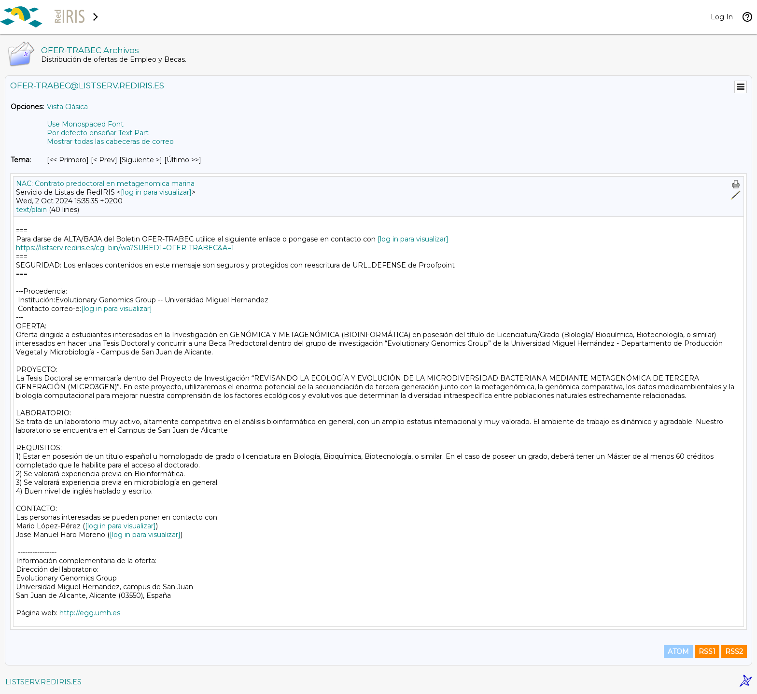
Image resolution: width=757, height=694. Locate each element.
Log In (722, 17)
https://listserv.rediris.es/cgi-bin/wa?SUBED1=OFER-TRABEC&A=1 (125, 247)
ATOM (678, 651)
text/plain (31, 209)
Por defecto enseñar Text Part (98, 132)
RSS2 (734, 651)
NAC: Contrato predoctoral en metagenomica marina (105, 183)
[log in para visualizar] (156, 192)
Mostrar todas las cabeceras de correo (110, 141)
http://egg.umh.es (89, 613)
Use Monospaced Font (85, 124)
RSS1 (707, 651)
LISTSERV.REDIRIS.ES (43, 682)
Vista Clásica (67, 106)
